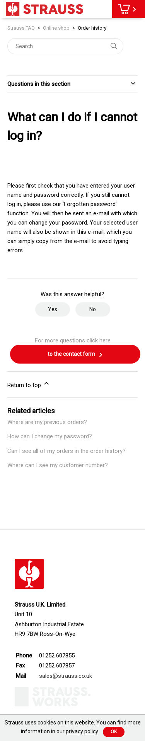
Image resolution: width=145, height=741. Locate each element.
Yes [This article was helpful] (52, 309)
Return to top (28, 384)
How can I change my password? (49, 436)
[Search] (65, 46)
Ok (114, 731)
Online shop (56, 28)
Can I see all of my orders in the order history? (66, 451)
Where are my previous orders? (47, 422)
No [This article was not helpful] (92, 309)
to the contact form (75, 354)
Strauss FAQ (21, 28)
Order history (92, 28)
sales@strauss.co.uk (65, 675)
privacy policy (82, 731)
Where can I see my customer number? (57, 465)
